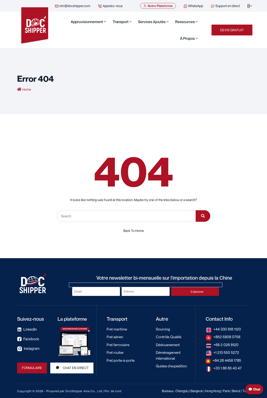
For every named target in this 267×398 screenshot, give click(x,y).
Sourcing (163, 329)
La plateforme (73, 319)
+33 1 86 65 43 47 (227, 367)
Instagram (28, 348)
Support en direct (225, 6)
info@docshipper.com (72, 6)
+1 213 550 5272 (226, 352)
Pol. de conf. (113, 391)
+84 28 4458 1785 (227, 360)
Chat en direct (72, 368)
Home (26, 90)
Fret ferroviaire (118, 344)
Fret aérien (115, 336)
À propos (187, 38)
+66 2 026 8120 (226, 344)
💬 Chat (254, 389)
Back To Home (133, 231)
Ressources (185, 21)
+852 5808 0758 (227, 336)
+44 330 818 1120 (227, 329)
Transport (120, 21)
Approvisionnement (87, 21)
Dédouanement (168, 344)
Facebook (28, 339)
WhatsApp (193, 6)
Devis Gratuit (232, 30)
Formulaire (32, 368)
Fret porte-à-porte (121, 360)
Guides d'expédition (172, 365)
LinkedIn (27, 329)
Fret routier (116, 352)
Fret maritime (117, 329)
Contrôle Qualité (169, 336)
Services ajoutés (152, 21)
